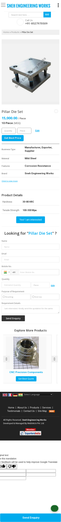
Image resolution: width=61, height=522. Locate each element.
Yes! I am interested (31, 219)
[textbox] (27, 14)
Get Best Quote (32, 378)
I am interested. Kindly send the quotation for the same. (30, 309)
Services (46, 407)
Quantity (5, 279)
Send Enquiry (31, 517)
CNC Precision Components (32, 372)
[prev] (6, 359)
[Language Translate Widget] (38, 394)
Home (6, 32)
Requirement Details (11, 303)
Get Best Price (12, 138)
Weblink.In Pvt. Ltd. (35, 423)
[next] (54, 359)
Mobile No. (7, 266)
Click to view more (10, 181)
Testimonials (13, 411)
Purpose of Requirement (13, 291)
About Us (22, 407)
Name (4, 241)
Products (15, 32)
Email (4, 253)
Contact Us (29, 411)
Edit (37, 130)
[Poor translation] (12, 466)
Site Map (42, 411)
